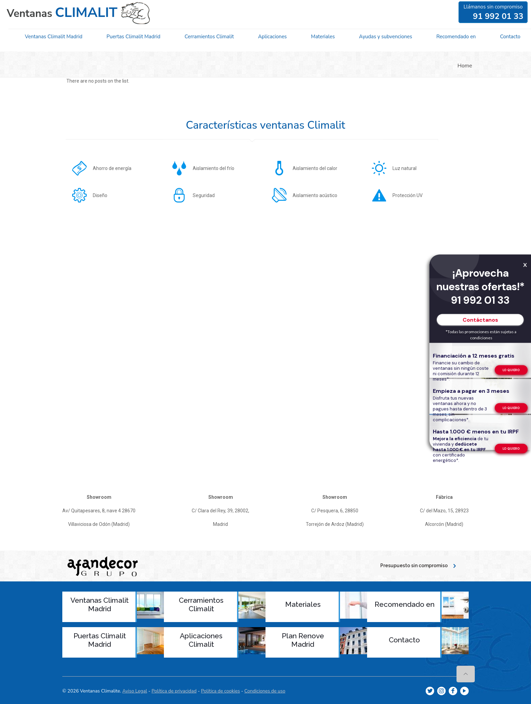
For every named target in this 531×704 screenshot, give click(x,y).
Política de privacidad (173, 690)
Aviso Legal (134, 690)
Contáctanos (480, 319)
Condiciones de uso (265, 690)
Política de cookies (220, 690)
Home (465, 65)
